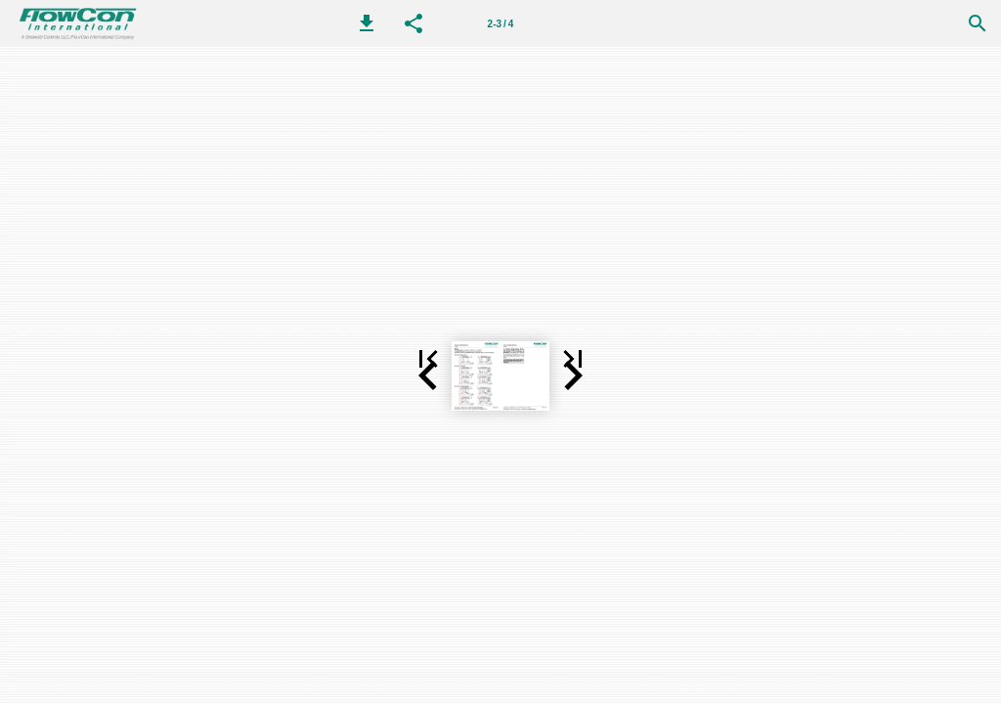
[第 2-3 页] (500, 23)
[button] (366, 23)
